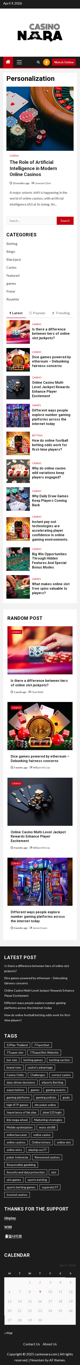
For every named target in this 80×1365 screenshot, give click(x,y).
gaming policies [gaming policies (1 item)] (46, 1097)
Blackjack (13, 259)
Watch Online (64, 62)
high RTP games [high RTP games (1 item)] (17, 1105)
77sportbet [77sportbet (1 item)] (41, 1045)
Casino (14, 155)
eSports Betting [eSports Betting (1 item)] (52, 1082)
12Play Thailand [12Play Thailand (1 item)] (17, 1045)
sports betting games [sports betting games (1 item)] (21, 1187)
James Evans (40, 928)
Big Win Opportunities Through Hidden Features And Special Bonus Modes (49, 560)
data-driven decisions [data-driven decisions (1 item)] (21, 1082)
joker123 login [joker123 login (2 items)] (52, 1112)
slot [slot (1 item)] (53, 1172)
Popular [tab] (37, 313)
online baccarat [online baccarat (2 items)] (17, 1135)
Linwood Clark (43, 183)
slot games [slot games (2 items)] (14, 1179)
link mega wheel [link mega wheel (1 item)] (17, 1120)
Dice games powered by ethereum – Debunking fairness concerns (51, 361)
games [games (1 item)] (35, 1090)
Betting (11, 243)
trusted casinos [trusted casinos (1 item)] (17, 1194)
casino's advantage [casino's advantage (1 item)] (40, 1067)
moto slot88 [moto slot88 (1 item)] (47, 1127)
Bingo (10, 251)
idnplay (10, 1218)
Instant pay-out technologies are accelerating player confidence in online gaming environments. (50, 531)
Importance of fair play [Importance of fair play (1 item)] (21, 1112)
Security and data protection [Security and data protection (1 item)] (26, 1172)
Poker (10, 291)
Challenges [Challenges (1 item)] (37, 1075)
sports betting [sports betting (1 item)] (37, 1179)
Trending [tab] (61, 313)
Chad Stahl (37, 692)
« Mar (8, 1333)
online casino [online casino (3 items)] (42, 1135)
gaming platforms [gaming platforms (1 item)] (18, 1097)
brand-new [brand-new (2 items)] (14, 1067)
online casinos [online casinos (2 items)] (16, 1142)
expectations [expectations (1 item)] (15, 1090)
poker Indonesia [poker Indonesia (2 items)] (17, 1157)
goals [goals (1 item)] (66, 1097)
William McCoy (41, 767)
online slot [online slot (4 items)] (64, 1142)
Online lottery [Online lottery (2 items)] (41, 1142)
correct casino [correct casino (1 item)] (61, 1075)
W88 (8, 1227)
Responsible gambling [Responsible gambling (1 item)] (21, 1165)
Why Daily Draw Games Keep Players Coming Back (50, 500)
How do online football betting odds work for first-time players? (50, 445)
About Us (50, 1344)
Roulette (12, 299)
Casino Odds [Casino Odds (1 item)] (15, 1075)
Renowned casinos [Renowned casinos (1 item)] (47, 1157)
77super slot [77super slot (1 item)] (15, 1052)
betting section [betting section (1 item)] (59, 1060)
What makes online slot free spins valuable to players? (51, 588)
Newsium (37, 1360)
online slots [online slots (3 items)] (14, 1150)
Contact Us (31, 1344)
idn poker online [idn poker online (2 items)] (45, 1105)
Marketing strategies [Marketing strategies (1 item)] (48, 1120)
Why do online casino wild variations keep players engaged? (49, 472)
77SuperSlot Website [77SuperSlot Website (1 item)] (44, 1052)
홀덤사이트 (13, 1236)
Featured (12, 275)
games (11, 283)
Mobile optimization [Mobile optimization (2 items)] (20, 1127)
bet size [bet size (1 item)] (12, 1060)
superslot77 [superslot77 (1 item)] (50, 1187)
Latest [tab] (16, 313)
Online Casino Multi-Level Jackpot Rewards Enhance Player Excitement (38, 836)
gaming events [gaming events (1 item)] (55, 1090)
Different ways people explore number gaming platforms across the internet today (51, 417)
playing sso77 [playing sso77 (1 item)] (37, 1150)
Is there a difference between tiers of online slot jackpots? (51, 333)
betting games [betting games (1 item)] (33, 1060)
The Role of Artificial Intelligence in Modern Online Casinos (33, 168)
